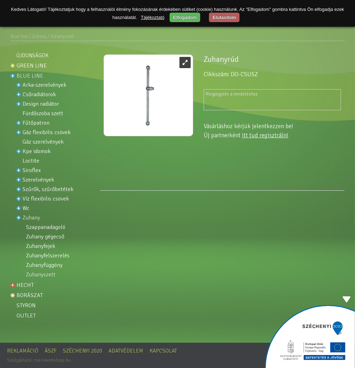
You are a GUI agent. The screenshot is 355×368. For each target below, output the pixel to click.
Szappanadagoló (45, 227)
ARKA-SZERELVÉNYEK (44, 85)
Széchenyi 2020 (82, 351)
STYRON (26, 305)
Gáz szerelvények (43, 142)
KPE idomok (36, 152)
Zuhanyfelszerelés (48, 256)
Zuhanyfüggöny (44, 265)
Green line (32, 65)
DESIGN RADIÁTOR (40, 104)
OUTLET (26, 315)
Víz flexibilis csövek (45, 199)
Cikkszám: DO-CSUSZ (231, 74)
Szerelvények (38, 180)
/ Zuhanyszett (60, 36)
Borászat (30, 295)
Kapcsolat (163, 351)
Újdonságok (32, 55)
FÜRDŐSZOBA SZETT (42, 114)
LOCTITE (30, 161)
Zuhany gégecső (45, 237)
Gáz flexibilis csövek (46, 133)
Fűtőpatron (36, 123)
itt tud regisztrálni (265, 135)
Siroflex (31, 170)
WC (25, 208)
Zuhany (31, 218)
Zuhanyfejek (40, 246)
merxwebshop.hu (52, 360)
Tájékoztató (152, 17)
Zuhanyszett (40, 275)
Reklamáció (22, 351)
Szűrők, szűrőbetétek (47, 189)
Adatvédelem (126, 351)
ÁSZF (51, 351)
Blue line (19, 36)
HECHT (25, 285)
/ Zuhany (37, 36)
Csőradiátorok (39, 95)
